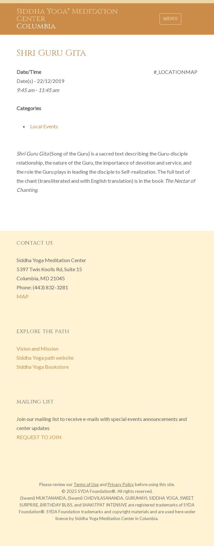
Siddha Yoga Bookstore (43, 367)
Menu (170, 19)
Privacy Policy (121, 484)
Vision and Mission (37, 348)
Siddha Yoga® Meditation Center (67, 15)
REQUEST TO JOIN (39, 437)
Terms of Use (86, 484)
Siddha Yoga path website (45, 357)
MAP (23, 296)
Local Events (44, 126)
